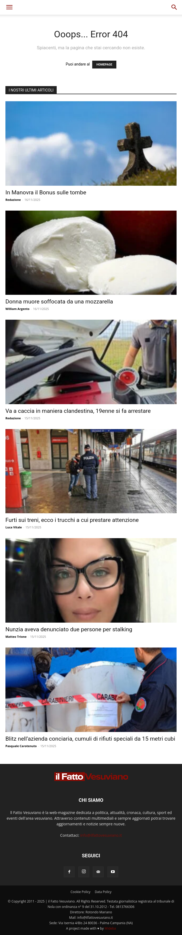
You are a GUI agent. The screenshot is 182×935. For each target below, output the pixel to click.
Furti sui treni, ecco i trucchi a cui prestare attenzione (72, 520)
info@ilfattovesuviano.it (101, 835)
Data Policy (103, 892)
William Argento (17, 309)
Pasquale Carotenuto (21, 746)
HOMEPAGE (104, 64)
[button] (9, 7)
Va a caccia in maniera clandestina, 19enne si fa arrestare (78, 411)
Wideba (110, 928)
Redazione (13, 200)
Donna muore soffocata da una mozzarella (59, 301)
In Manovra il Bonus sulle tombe (45, 192)
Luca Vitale (13, 527)
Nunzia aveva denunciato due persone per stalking (68, 629)
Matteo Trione (16, 637)
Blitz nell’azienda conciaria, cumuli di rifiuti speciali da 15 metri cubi (90, 738)
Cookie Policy (80, 892)
